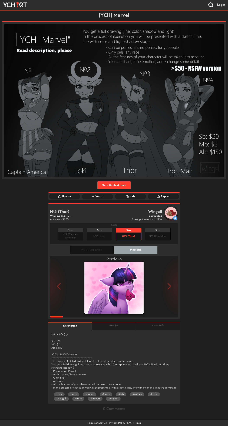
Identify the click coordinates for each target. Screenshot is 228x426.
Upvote (64, 196)
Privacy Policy (117, 423)
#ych (121, 394)
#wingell (61, 398)
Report (163, 196)
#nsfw (153, 394)
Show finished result (114, 185)
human (89, 394)
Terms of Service (97, 423)
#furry (78, 398)
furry (59, 394)
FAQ (130, 423)
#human (95, 398)
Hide (130, 196)
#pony (106, 394)
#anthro (137, 394)
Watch (97, 196)
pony (74, 394)
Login (221, 5)
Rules (138, 423)
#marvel (113, 398)
